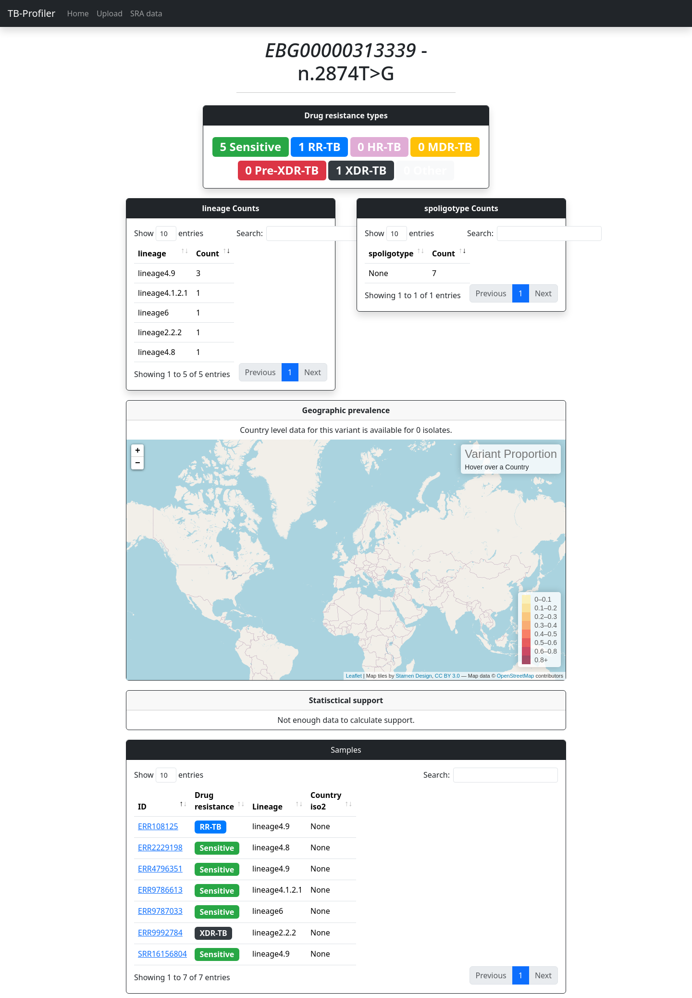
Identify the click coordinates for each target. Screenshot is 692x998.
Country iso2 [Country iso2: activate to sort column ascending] (356, 795)
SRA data (146, 13)
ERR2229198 (160, 836)
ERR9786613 (160, 878)
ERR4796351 (160, 857)
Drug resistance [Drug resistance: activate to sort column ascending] (225, 795)
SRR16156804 (162, 942)
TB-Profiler (31, 13)
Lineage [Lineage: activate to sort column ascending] (288, 795)
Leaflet (354, 676)
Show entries (168, 233)
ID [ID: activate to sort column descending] (142, 795)
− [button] (137, 463)
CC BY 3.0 (447, 676)
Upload (110, 13)
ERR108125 (158, 814)
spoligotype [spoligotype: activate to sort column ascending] (391, 253)
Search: (303, 233)
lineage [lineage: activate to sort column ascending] (152, 253)
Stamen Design (413, 676)
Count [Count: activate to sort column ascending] (207, 253)
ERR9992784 (160, 921)
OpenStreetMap (515, 676)
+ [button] (137, 450)
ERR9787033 (160, 899)
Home (78, 13)
